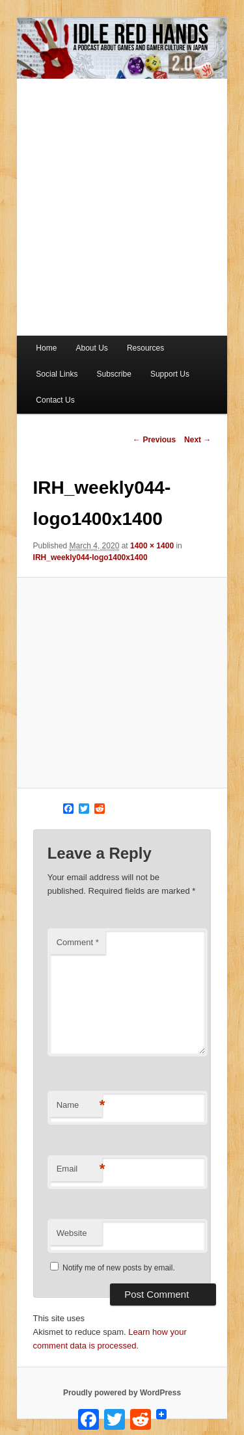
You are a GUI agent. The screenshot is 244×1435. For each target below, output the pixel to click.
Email (79, 1169)
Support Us (169, 374)
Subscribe (113, 374)
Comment (78, 942)
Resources (145, 348)
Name (79, 1105)
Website (72, 1233)
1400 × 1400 (152, 545)
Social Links (56, 374)
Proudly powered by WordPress (122, 1392)
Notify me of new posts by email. (118, 1267)
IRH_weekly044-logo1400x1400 (90, 557)
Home (46, 348)
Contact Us (55, 400)
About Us (91, 348)
